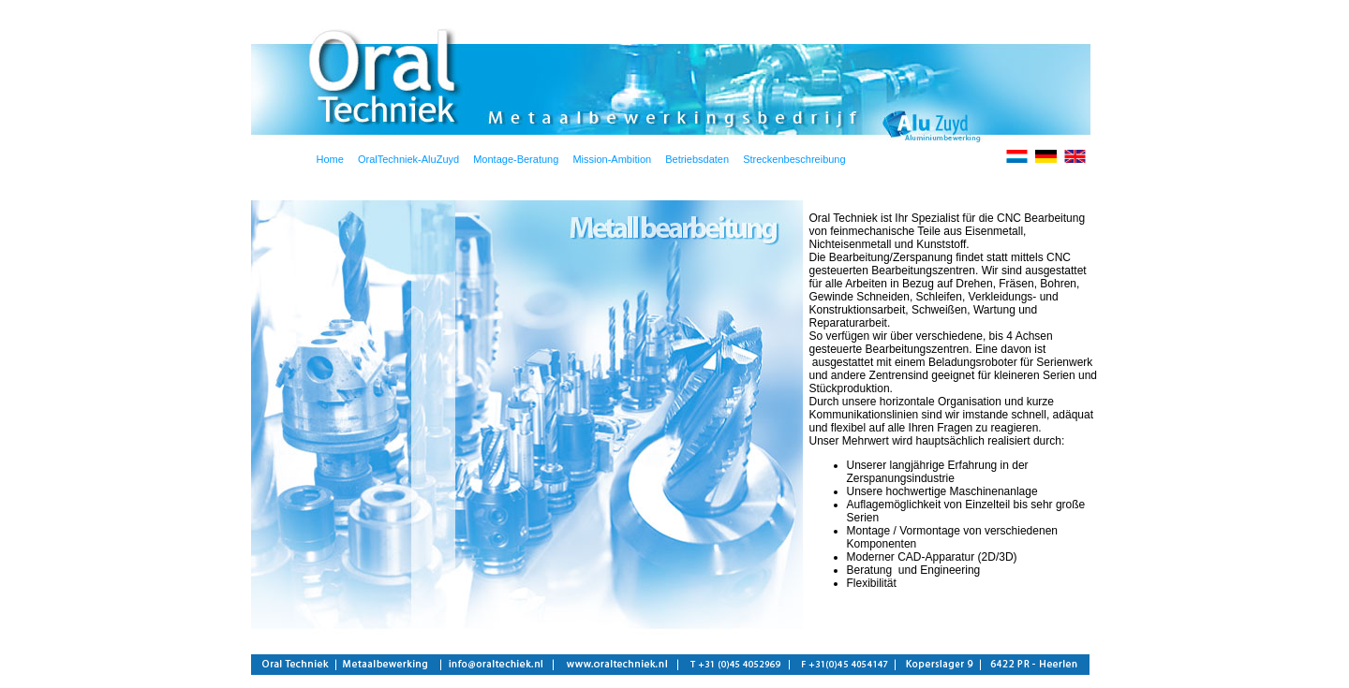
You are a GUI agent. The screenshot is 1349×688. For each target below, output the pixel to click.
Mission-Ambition (611, 159)
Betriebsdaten (697, 159)
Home (330, 159)
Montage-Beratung (515, 159)
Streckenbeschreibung (794, 159)
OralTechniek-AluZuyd (408, 159)
